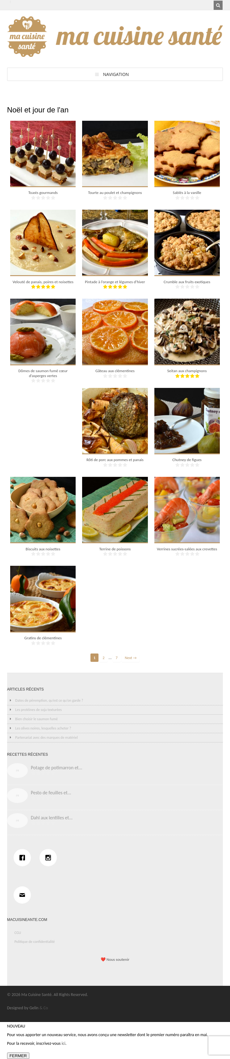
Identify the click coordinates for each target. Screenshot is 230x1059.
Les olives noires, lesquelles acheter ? (43, 728)
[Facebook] (24, 857)
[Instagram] (49, 857)
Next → (130, 657)
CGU (18, 933)
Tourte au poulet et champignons (115, 192)
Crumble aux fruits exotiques (187, 281)
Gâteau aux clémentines (115, 370)
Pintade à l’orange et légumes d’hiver (115, 281)
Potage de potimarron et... (56, 768)
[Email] (24, 895)
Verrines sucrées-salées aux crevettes (187, 549)
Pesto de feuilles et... (51, 793)
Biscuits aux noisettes (43, 549)
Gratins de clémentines (43, 638)
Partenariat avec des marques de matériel (46, 737)
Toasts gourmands (43, 192)
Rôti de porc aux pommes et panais (115, 459)
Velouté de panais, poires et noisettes (43, 281)
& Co (44, 1008)
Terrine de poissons (115, 549)
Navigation (116, 74)
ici (63, 1043)
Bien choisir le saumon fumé (36, 719)
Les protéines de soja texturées (38, 710)
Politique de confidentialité (35, 941)
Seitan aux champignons (187, 370)
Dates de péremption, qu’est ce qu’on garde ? (49, 700)
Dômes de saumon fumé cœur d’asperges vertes (43, 373)
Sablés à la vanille (187, 192)
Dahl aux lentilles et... (52, 818)
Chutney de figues (187, 459)
